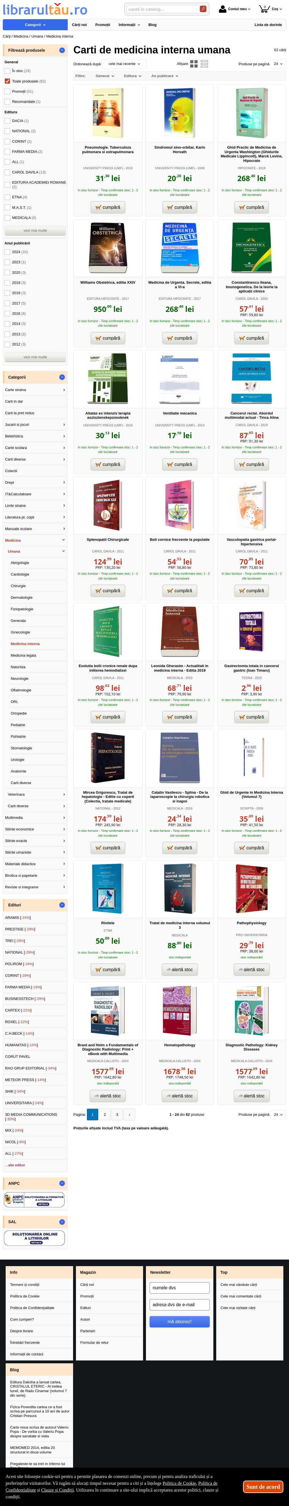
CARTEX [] (18, 1010)
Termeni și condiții (24, 1285)
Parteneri (87, 1331)
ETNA (108, 930)
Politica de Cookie (25, 1296)
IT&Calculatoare (18, 494)
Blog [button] (14, 1370)
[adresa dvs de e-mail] (180, 1304)
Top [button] (223, 1272)
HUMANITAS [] (21, 1045)
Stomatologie (21, 748)
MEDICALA (175, 678)
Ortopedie (19, 713)
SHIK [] (15, 1091)
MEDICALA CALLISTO (103, 1061)
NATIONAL (103, 808)
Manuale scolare (18, 529)
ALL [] (14, 1153)
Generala (18, 621)
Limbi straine (15, 506)
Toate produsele (29, 81)
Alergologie (20, 563)
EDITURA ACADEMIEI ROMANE (39, 184)
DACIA (20, 121)
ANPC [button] (14, 1183)
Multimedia (14, 817)
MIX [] (14, 1130)
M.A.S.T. (22, 207)
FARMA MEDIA (27, 151)
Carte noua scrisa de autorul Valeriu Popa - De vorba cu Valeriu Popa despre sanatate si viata (39, 1431)
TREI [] (15, 941)
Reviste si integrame (21, 887)
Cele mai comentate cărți (241, 1296)
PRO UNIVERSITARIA (251, 935)
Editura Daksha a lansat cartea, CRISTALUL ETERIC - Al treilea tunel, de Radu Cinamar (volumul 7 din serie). (38, 1389)
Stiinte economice (19, 829)
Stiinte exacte (16, 841)
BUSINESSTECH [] (25, 999)
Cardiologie (20, 574)
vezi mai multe (35, 230)
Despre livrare (21, 1331)
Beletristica (14, 436)
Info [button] (13, 1272)
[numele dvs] (180, 1288)
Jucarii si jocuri (17, 424)
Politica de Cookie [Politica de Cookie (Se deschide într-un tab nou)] (179, 1483)
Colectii (11, 471)
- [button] (62, 50)
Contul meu (233, 9)
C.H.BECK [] (19, 1033)
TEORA (247, 678)
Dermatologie (21, 597)
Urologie (17, 760)
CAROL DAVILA (247, 298)
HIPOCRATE (247, 168)
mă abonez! (180, 1321)
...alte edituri (15, 1165)
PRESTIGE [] (20, 929)
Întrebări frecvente (25, 1342)
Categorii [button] (17, 377)
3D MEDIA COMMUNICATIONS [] (31, 1116)
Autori (85, 1319)
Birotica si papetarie (21, 875)
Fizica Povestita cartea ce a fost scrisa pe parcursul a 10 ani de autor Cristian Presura (39, 1411)
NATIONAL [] (20, 952)
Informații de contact (26, 1354)
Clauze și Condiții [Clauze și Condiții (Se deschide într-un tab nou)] (57, 1490)
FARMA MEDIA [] (23, 987)
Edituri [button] (14, 905)
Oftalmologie (21, 690)
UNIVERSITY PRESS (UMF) (103, 168)
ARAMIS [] (18, 917)
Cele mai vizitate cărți (238, 1308)
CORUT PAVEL (17, 1056)
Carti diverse (15, 459)
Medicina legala (23, 655)
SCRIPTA (246, 808)
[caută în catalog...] (161, 9)
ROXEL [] (17, 1022)
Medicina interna (25, 644)
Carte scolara (16, 448)
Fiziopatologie (22, 609)
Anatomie (18, 771)
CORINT (22, 141)
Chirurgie (18, 586)
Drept (9, 482)
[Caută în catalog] (203, 9)
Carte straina (15, 390)
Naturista (18, 667)
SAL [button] (12, 1221)
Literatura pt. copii (19, 517)
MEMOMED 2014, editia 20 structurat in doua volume (32, 1450)
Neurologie (20, 678)
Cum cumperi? (22, 1319)
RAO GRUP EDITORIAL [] (30, 1068)
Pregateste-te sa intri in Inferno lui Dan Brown (37, 1466)
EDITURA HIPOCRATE (103, 298)
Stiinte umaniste (18, 852)
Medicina (13, 540)
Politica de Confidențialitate (32, 1308)
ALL (18, 162)
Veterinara (16, 794)
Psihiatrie (18, 736)
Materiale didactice (20, 864)
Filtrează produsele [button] (26, 50)
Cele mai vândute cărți (239, 1285)
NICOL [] (15, 1142)
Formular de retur (94, 1342)
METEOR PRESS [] (25, 1080)
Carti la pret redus (19, 413)
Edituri (85, 1308)
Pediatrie (18, 725)
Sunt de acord (263, 1487)
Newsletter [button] (160, 1272)
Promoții (87, 1296)
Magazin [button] (88, 1272)
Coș (268, 9)
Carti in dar (14, 401)
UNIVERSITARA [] (24, 1103)
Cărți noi (87, 1285)
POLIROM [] (19, 964)
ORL (14, 702)
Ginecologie (20, 632)
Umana (14, 551)
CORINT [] (18, 975)
